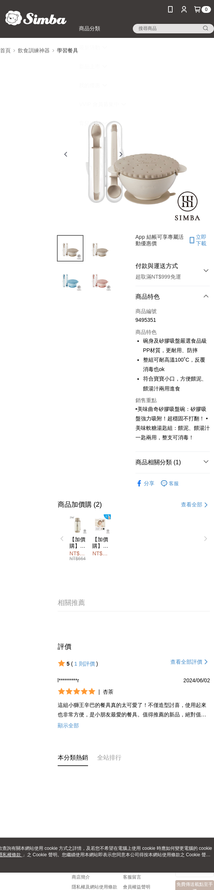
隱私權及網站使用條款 (94, 887)
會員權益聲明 (136, 887)
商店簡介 (81, 877)
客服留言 (132, 877)
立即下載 (197, 240)
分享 (144, 483)
